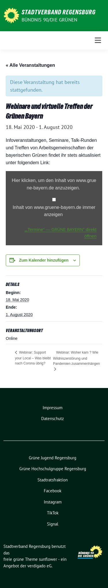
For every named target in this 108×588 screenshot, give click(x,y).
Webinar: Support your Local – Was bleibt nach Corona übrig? (33, 357)
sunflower (48, 559)
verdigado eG (39, 566)
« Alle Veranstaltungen (30, 65)
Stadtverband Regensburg (59, 12)
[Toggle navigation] (98, 40)
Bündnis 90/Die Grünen (49, 20)
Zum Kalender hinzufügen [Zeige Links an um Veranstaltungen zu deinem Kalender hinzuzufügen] (44, 260)
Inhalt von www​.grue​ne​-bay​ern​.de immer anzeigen (54, 211)
